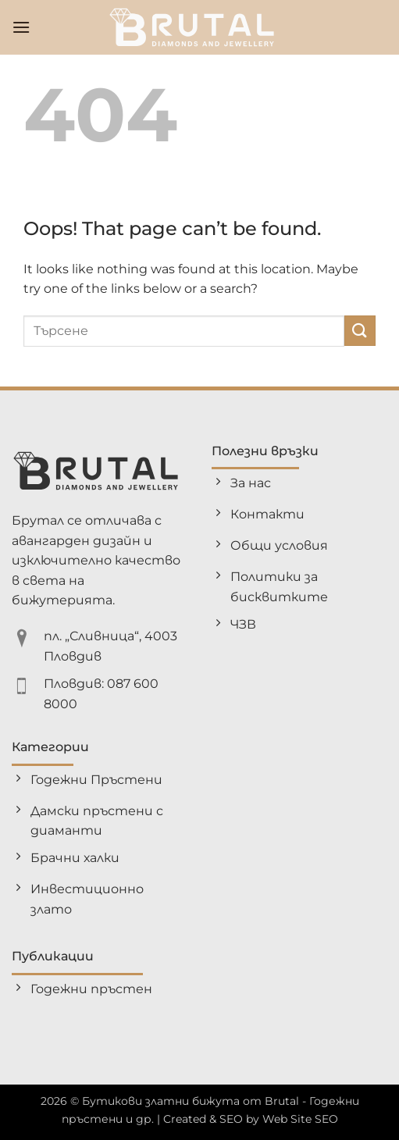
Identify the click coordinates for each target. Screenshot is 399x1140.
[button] (21, 27)
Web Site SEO (300, 1119)
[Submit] (360, 330)
